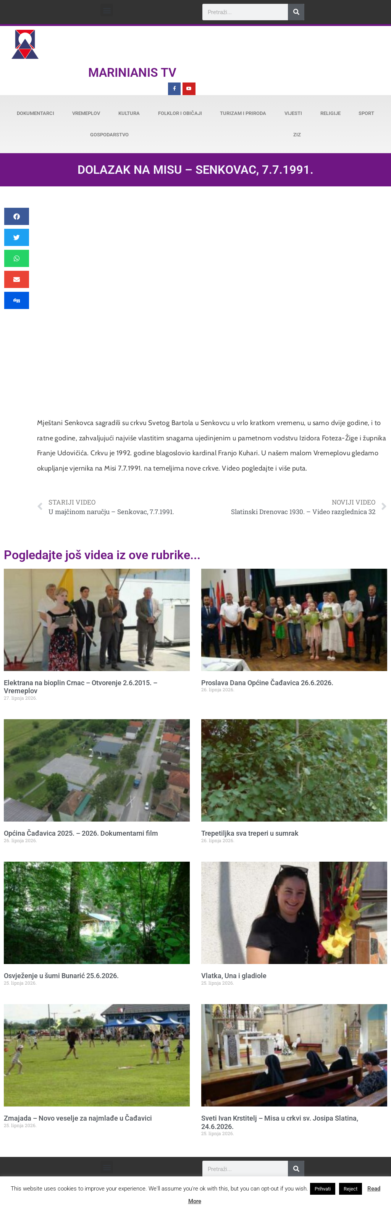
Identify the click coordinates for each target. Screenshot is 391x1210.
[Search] (296, 12)
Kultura (129, 113)
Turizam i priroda (243, 113)
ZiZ (297, 135)
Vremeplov (86, 113)
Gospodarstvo (109, 135)
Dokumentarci (35, 113)
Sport (366, 113)
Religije (330, 113)
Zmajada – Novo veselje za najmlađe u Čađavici (78, 1118)
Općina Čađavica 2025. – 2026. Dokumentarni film (81, 833)
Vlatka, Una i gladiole (234, 976)
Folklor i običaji (180, 113)
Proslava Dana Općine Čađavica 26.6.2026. (267, 683)
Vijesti (293, 113)
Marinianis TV (132, 72)
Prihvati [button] (323, 1189)
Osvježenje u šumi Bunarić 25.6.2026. (61, 976)
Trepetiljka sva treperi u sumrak (250, 833)
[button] (106, 10)
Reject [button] (350, 1189)
